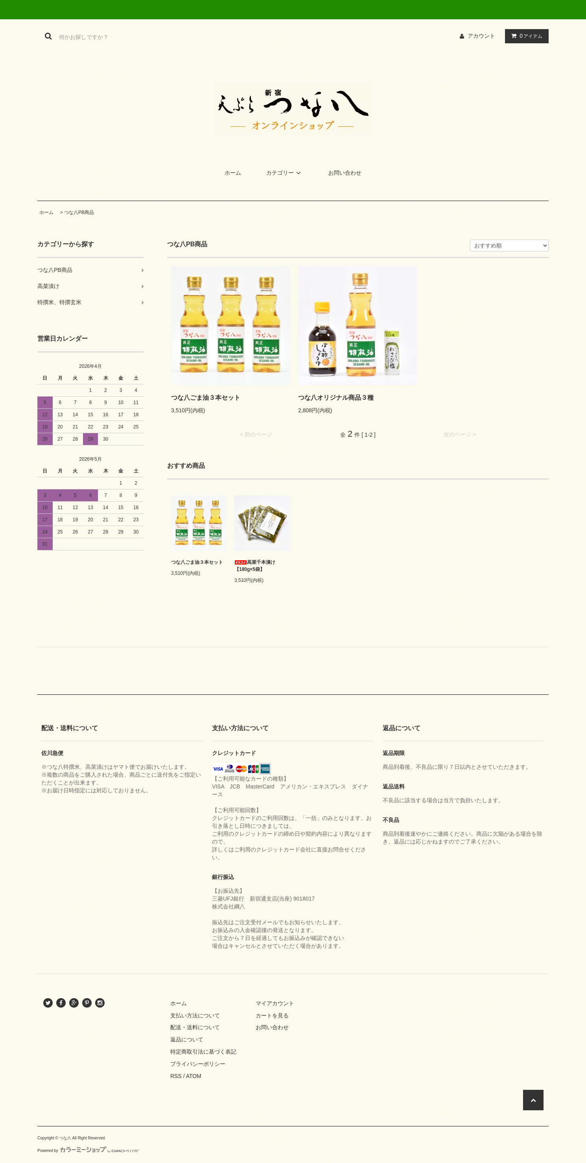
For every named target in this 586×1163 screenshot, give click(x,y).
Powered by (88, 1150)
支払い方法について (195, 1015)
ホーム (233, 173)
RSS (176, 1076)
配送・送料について (195, 1027)
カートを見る (272, 1015)
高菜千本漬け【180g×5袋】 (254, 565)
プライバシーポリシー (197, 1064)
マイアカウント (275, 1003)
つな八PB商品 (79, 212)
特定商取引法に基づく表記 (203, 1052)
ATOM (193, 1076)
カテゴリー (284, 173)
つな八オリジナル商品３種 (336, 397)
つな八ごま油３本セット (205, 397)
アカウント (481, 36)
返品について (186, 1039)
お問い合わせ (344, 173)
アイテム (525, 36)
